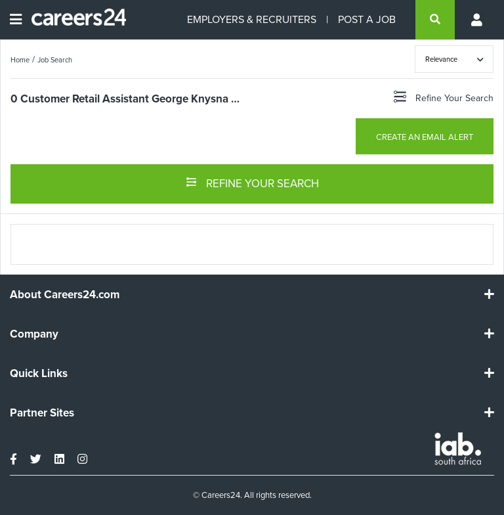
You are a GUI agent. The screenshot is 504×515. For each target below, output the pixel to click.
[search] (435, 19)
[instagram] (82, 459)
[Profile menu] (477, 19)
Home (20, 60)
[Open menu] (16, 20)
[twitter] (35, 459)
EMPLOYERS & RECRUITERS (251, 19)
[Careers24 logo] (74, 20)
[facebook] (13, 459)
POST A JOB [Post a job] (367, 19)
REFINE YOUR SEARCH (252, 182)
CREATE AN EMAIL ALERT (424, 137)
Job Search (54, 60)
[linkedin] (59, 459)
